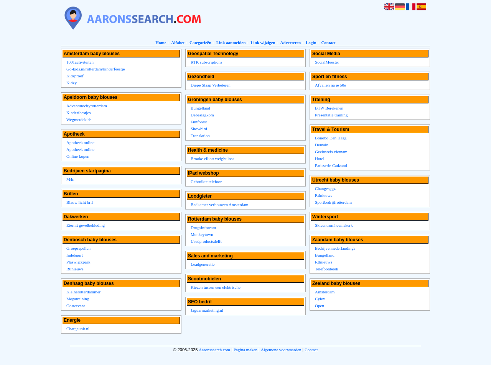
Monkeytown (202, 234)
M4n (70, 179)
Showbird (199, 128)
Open (319, 305)
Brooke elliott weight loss (212, 158)
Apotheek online (80, 142)
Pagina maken (245, 349)
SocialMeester (327, 62)
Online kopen (77, 156)
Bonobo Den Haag (330, 138)
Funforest (199, 121)
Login (311, 42)
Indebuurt (74, 255)
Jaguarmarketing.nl (207, 310)
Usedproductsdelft (206, 241)
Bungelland (200, 108)
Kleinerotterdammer (83, 292)
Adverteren (290, 42)
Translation (200, 135)
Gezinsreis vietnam (331, 151)
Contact (328, 42)
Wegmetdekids (78, 119)
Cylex (320, 298)
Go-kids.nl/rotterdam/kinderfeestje (95, 69)
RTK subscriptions (206, 62)
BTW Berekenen (329, 108)
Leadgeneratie (202, 264)
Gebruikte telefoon (206, 181)
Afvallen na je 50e (330, 85)
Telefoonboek (326, 269)
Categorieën (200, 42)
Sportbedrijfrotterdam (333, 202)
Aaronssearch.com (214, 349)
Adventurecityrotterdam (86, 105)
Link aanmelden (231, 42)
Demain (321, 144)
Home (160, 42)
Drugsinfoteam (203, 227)
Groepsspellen (78, 248)
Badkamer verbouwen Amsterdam (219, 204)
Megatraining (77, 298)
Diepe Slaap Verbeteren (211, 85)
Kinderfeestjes (78, 112)
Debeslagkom (202, 115)
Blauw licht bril (79, 202)
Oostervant (75, 305)
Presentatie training (331, 115)
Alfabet (178, 42)
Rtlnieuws (75, 269)
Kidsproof (75, 76)
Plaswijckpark (78, 262)
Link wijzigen (262, 42)
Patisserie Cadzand (331, 165)
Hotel (319, 158)
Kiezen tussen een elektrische (216, 287)
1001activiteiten (80, 62)
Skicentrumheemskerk (334, 225)
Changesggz (325, 188)
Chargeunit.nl (77, 328)
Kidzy (71, 82)
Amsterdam (324, 292)
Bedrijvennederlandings (335, 248)
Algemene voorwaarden (281, 349)
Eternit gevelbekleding (85, 225)
